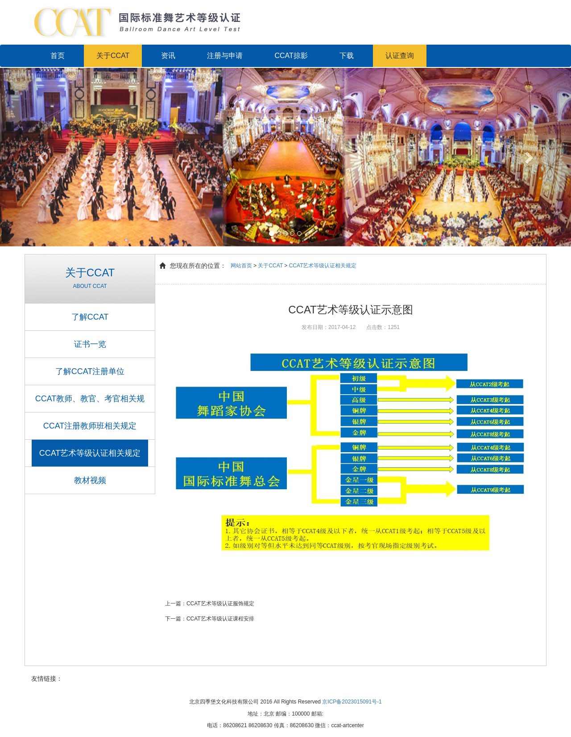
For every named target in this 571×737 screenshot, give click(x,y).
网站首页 (241, 265)
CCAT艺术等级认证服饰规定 (220, 603)
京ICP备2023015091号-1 (351, 702)
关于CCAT (112, 55)
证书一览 (90, 344)
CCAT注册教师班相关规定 (90, 425)
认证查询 (399, 55)
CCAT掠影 (290, 55)
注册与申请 (225, 55)
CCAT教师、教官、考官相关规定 (90, 403)
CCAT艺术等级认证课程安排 (220, 619)
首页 (57, 55)
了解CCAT (90, 316)
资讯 (168, 55)
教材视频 (90, 480)
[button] (43, 157)
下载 (346, 55)
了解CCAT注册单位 (90, 371)
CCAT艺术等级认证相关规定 (90, 453)
